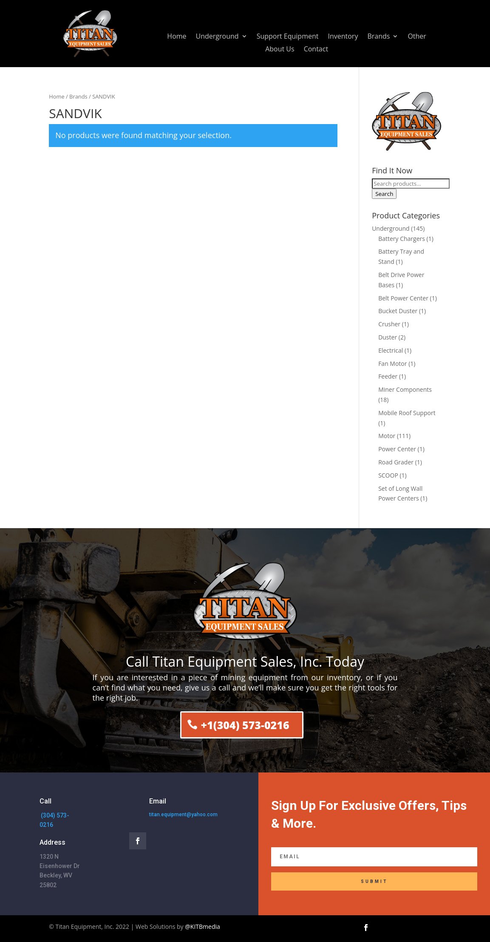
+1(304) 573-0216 (245, 725)
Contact (316, 50)
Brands (378, 37)
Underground (217, 37)
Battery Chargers (401, 239)
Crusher (389, 324)
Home (176, 37)
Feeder (387, 376)
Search (384, 194)
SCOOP (388, 475)
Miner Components (405, 389)
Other (417, 37)
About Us (280, 50)
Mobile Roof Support (407, 413)
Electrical (390, 350)
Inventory (343, 37)
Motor (386, 436)
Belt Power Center (403, 298)
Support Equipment (288, 37)
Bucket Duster (397, 311)
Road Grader (396, 462)
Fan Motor (392, 363)
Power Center (397, 449)
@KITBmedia (202, 926)
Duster (387, 337)
